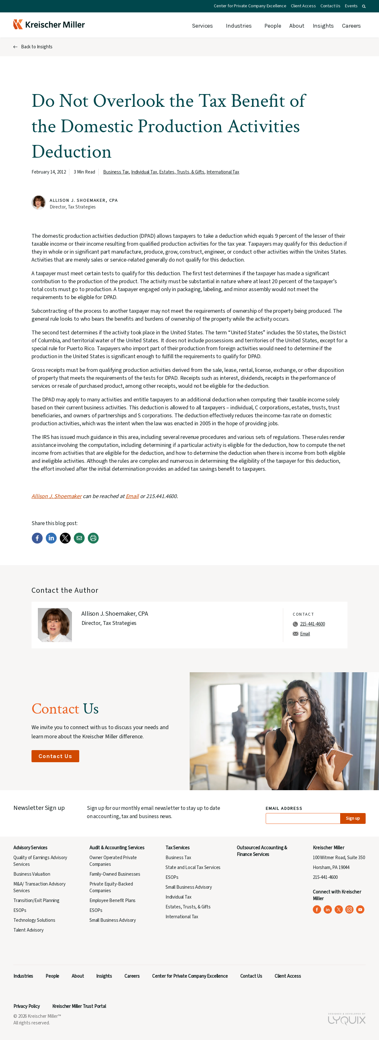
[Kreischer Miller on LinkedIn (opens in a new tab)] (328, 909)
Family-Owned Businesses (114, 874)
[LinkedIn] (51, 542)
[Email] (79, 542)
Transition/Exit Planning (36, 900)
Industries (238, 25)
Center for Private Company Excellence (250, 6)
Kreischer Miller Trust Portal (79, 1006)
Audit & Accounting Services (116, 848)
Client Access (303, 6)
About (296, 25)
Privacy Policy (26, 1006)
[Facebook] (37, 542)
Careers (351, 25)
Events (351, 6)
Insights (323, 25)
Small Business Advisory (112, 920)
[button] (364, 6)
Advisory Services (30, 848)
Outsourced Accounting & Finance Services (262, 851)
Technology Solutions (34, 920)
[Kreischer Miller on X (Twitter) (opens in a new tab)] (338, 909)
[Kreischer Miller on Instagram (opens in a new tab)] (349, 909)
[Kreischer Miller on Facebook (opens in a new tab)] (317, 909)
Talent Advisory (28, 930)
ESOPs (19, 910)
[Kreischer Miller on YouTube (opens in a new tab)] (360, 909)
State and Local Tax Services (193, 867)
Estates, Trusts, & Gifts (181, 172)
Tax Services (177, 848)
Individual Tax (144, 172)
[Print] (93, 542)
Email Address (284, 808)
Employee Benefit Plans (112, 900)
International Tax (223, 172)
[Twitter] (65, 542)
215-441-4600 (312, 624)
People (272, 25)
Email (305, 634)
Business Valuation (31, 874)
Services (202, 25)
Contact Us (330, 6)
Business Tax (116, 172)
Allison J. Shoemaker (56, 496)
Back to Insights (37, 47)
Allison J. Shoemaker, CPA (84, 200)
